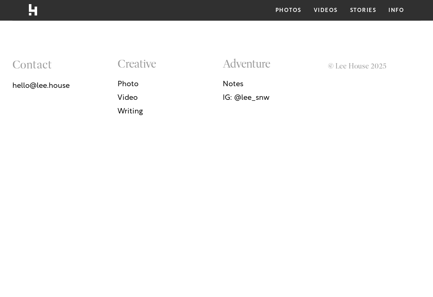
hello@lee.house (41, 86)
